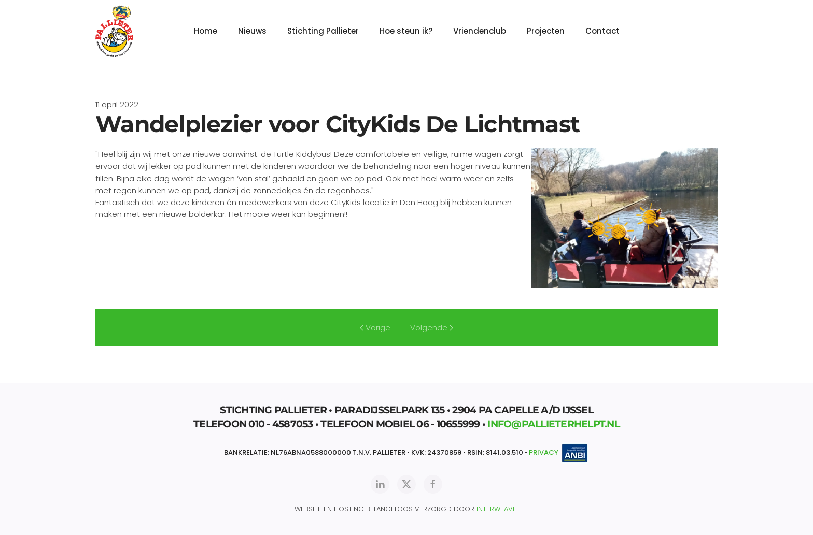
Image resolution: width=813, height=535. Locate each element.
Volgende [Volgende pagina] (431, 327)
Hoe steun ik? (406, 30)
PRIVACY (543, 453)
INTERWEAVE (496, 509)
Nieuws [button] (252, 30)
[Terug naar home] (114, 31)
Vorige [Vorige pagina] (375, 327)
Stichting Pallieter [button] (323, 30)
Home (205, 30)
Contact (602, 30)
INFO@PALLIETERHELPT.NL (553, 424)
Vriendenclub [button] (479, 30)
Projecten (546, 30)
